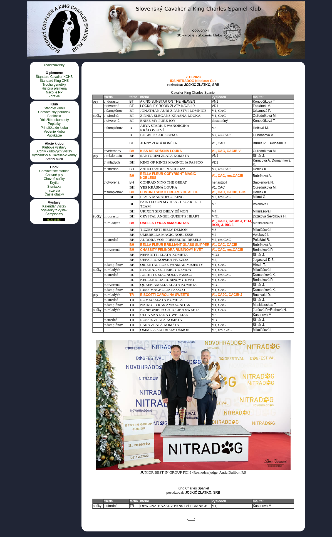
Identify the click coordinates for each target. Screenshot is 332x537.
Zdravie (54, 96)
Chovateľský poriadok (54, 112)
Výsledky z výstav (54, 210)
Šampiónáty (54, 214)
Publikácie (54, 135)
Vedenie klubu (54, 131)
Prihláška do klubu (54, 128)
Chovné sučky (54, 179)
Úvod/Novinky (54, 65)
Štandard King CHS (54, 81)
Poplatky (54, 124)
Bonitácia (54, 116)
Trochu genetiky (54, 84)
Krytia (54, 183)
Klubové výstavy (54, 147)
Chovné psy (54, 175)
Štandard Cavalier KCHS (54, 77)
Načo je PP (54, 92)
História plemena (54, 88)
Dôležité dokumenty (54, 120)
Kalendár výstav (54, 206)
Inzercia (54, 190)
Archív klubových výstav (54, 151)
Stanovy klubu (54, 108)
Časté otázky (54, 194)
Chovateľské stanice (54, 171)
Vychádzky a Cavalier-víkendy (54, 155)
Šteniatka (54, 187)
